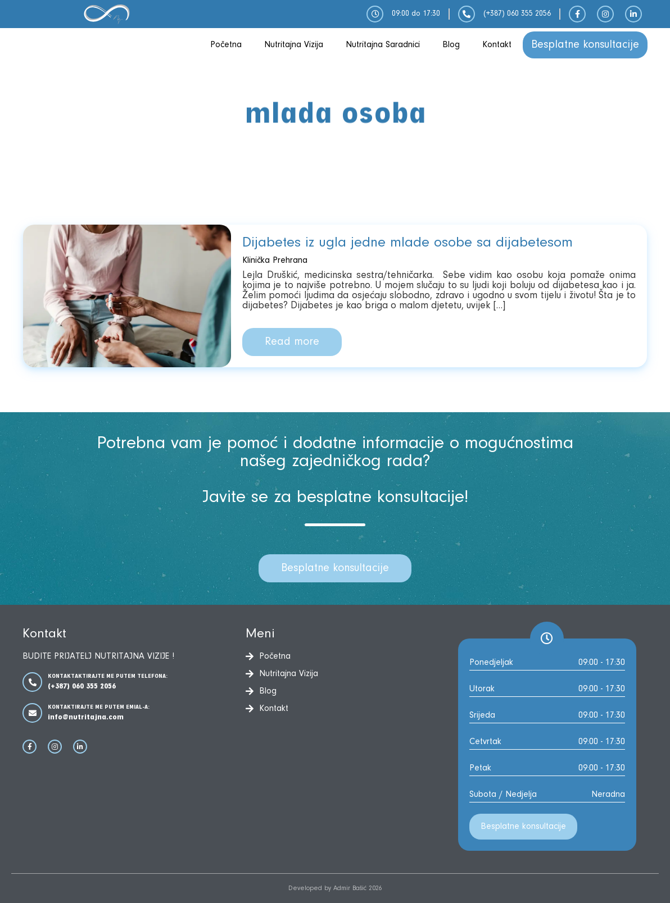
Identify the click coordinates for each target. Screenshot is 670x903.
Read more (292, 342)
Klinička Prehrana (274, 260)
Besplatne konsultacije (585, 45)
